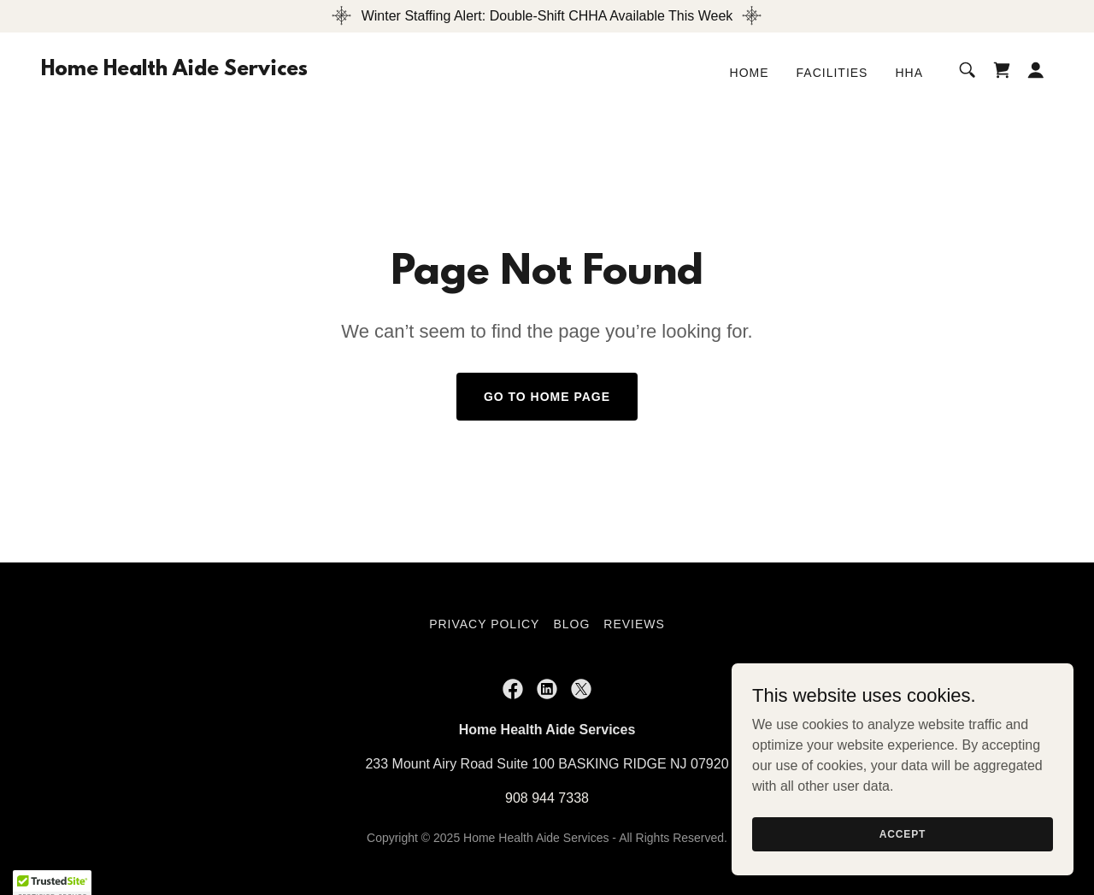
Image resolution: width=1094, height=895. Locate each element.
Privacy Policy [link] (484, 624)
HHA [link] (909, 72)
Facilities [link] (832, 72)
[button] (1036, 70)
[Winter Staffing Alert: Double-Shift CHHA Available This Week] (547, 16)
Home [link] (749, 72)
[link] (174, 70)
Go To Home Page (547, 396)
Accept (902, 833)
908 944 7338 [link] (547, 798)
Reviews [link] (634, 624)
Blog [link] (571, 624)
